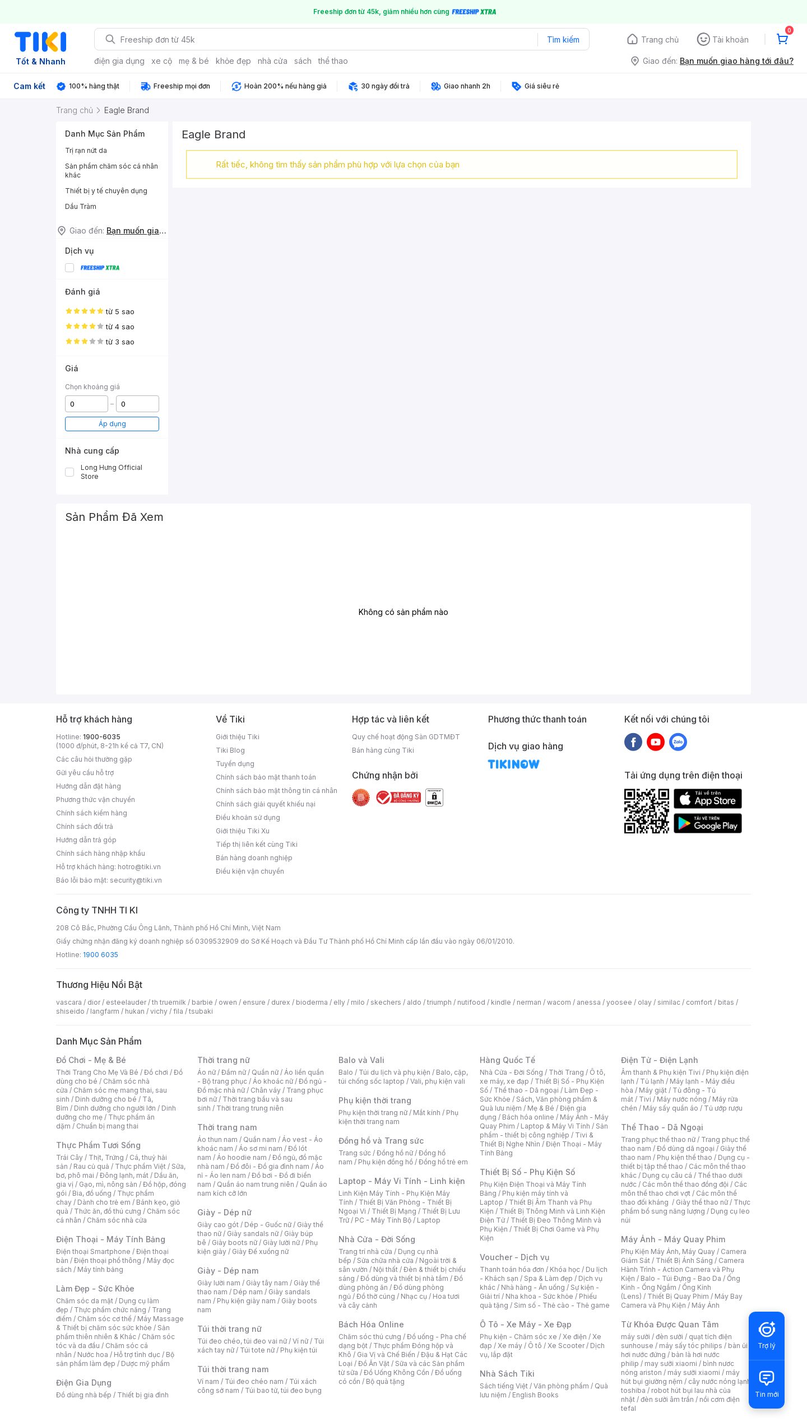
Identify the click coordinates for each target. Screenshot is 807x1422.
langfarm (104, 1011)
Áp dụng (112, 423)
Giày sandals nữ (253, 1233)
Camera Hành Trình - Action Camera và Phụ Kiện (682, 1269)
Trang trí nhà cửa (365, 1251)
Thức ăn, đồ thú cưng (107, 1211)
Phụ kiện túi (298, 1350)
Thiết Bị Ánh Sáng (684, 1260)
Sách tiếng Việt (504, 1386)
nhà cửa (272, 61)
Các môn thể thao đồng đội (685, 1184)
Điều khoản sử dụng (248, 817)
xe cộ (161, 61)
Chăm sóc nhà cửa (117, 1220)
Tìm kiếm (563, 39)
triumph (439, 1002)
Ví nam (208, 1381)
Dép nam (248, 1292)
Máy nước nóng (682, 1099)
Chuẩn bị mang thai (107, 1126)
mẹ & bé (194, 61)
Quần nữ (265, 1072)
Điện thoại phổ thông (107, 1260)
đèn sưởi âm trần (667, 1399)
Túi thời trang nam (232, 1369)
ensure (254, 1002)
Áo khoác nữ (273, 1081)
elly (339, 1002)
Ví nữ (300, 1341)
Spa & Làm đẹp (548, 1278)
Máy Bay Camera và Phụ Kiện (682, 1300)
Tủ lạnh (652, 1081)
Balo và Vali (361, 1060)
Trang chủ (660, 39)
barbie (202, 1002)
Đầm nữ (233, 1072)
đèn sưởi (669, 1336)
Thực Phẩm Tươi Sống (98, 1145)
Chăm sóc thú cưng (369, 1336)
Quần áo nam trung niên (255, 1184)
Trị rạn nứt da (86, 150)
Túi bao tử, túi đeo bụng (283, 1390)
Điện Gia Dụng (84, 1382)
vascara (69, 1002)
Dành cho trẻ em (104, 1202)
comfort (699, 1002)
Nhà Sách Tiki (507, 1373)
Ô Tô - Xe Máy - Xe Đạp (526, 1324)
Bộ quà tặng (385, 1381)
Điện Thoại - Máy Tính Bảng (110, 1239)
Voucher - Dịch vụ (514, 1257)
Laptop (428, 1220)
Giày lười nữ (281, 1242)
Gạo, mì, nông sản (108, 1184)
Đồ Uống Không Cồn (396, 1372)
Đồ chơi (156, 1072)
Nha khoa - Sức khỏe (539, 1296)
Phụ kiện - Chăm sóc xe (518, 1336)
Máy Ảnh (706, 1305)
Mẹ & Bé (540, 1108)
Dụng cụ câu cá (667, 1175)
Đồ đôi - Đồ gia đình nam (269, 1166)
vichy (159, 1011)
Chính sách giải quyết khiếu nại (266, 804)
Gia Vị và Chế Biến (386, 1354)
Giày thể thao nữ (702, 1202)
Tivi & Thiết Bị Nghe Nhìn (536, 1139)
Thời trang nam (227, 1127)
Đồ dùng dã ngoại (686, 1148)
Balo (345, 1072)
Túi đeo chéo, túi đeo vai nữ (242, 1341)
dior (93, 1002)
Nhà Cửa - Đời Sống (376, 1239)
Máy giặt (653, 1090)
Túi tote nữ (257, 1350)
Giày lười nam (218, 1283)
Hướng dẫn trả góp (86, 840)
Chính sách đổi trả (84, 826)
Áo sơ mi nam (260, 1148)
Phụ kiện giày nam (246, 1301)
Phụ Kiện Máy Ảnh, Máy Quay (668, 1251)
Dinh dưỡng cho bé (106, 1099)
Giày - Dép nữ (224, 1212)
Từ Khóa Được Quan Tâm (669, 1324)
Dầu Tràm (80, 206)
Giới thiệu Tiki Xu (243, 831)
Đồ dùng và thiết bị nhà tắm (404, 1278)
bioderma (312, 1002)
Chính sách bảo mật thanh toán (266, 777)
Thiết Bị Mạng (394, 1211)
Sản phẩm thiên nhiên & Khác (113, 1332)
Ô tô (535, 1345)
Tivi (645, 1099)
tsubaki (201, 1011)
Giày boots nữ (234, 1242)
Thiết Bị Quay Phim (678, 1296)
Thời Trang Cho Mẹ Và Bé (97, 1072)
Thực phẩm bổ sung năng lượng (685, 1206)
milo (358, 1002)
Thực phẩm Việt (140, 1166)
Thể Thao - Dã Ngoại (662, 1127)
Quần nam (259, 1139)
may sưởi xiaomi (670, 1363)
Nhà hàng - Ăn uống (533, 1287)
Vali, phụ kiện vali (437, 1081)
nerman (529, 1002)
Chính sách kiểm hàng (91, 813)
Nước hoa (92, 1354)
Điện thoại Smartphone (93, 1251)
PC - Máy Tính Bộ (383, 1220)
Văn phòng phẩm (561, 1386)
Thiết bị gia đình (143, 1395)
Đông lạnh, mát (124, 1175)
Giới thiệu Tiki (237, 737)
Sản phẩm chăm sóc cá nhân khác (111, 170)
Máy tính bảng (100, 1269)
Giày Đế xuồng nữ (260, 1251)
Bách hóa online (528, 1117)
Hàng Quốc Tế (507, 1060)
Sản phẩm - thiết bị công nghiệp (544, 1130)
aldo (414, 1002)
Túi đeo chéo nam (254, 1381)
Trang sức (354, 1153)
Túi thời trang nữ (229, 1329)
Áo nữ (206, 1072)
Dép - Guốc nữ (267, 1224)
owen (228, 1002)
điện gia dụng (119, 61)
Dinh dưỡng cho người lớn (115, 1108)
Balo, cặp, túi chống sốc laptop (403, 1076)
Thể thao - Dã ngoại (526, 1090)
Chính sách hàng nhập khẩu (100, 853)
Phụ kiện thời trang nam (398, 1117)
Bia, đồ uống (92, 1193)
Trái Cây (69, 1157)
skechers (385, 1002)
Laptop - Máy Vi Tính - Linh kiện (401, 1181)
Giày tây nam (267, 1283)
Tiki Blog (230, 750)
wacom (559, 1002)
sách (303, 61)
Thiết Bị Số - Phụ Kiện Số (527, 1172)
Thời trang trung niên (250, 1108)
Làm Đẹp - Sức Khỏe (95, 1288)
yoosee (619, 1002)
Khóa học (565, 1269)
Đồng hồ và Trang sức (381, 1140)
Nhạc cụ (414, 1296)
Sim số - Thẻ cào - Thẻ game (562, 1305)
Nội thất (385, 1269)
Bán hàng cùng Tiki (383, 750)
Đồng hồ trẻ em (443, 1162)
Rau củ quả (91, 1166)
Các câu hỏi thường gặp (94, 759)
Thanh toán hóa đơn (512, 1269)
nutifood (471, 1002)
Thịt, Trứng (106, 1157)
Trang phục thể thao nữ (658, 1139)
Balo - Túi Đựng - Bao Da (681, 1278)
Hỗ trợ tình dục (137, 1354)
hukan (135, 1011)
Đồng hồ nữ (395, 1153)
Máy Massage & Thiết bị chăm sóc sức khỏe (120, 1323)
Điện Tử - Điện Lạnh (659, 1060)
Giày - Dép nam (227, 1270)
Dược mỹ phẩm (145, 1363)
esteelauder (126, 1002)
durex (280, 1002)
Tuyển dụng (235, 763)
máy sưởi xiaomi (693, 1372)
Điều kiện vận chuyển (250, 871)
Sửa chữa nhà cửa (385, 1260)
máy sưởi (635, 1336)
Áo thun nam (217, 1139)
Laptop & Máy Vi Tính (555, 1126)
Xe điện (575, 1336)
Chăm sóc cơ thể (104, 1318)
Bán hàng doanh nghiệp (254, 858)
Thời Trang (566, 1072)
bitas (726, 1002)
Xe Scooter (566, 1345)
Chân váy (266, 1090)
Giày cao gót (218, 1224)
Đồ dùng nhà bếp (84, 1395)
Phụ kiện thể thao (684, 1157)
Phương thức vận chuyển (95, 799)
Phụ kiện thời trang (374, 1100)
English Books (535, 1395)
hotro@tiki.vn (139, 866)
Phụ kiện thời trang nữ (372, 1112)
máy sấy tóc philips (690, 1345)
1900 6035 (100, 954)
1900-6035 (101, 737)
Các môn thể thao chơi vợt (684, 1188)
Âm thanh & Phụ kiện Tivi (661, 1072)
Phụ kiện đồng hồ (385, 1162)
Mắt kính (426, 1112)
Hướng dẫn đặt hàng (88, 786)
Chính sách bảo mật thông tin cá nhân (276, 790)
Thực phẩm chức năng (110, 1310)
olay (645, 1002)
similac (668, 1002)
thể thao (333, 61)
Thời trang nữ (223, 1060)
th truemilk (169, 1002)
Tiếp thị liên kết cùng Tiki (257, 844)
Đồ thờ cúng (375, 1296)
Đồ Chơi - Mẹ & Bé (91, 1060)
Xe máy (510, 1345)
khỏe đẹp (233, 61)
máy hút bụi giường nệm (680, 1377)
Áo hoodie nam (242, 1157)
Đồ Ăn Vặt (373, 1363)
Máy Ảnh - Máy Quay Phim (673, 1239)
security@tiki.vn (136, 880)
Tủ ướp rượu (723, 1108)
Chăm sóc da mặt (84, 1301)
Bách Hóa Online (371, 1324)
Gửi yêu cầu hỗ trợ (85, 772)
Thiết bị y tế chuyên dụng (106, 191)
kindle (501, 1002)
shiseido (70, 1011)
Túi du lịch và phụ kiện (394, 1072)
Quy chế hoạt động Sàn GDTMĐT (406, 737)
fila (178, 1011)
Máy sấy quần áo (670, 1108)
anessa (589, 1002)
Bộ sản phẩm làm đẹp (115, 1359)
